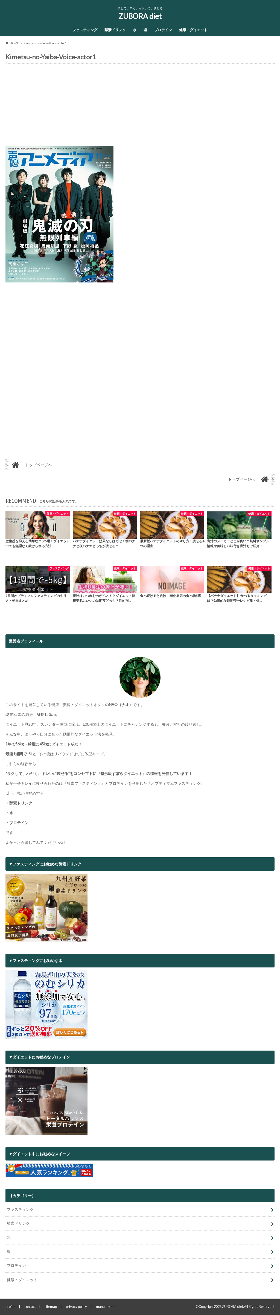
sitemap (51, 1306)
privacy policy (76, 1306)
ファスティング (84, 30)
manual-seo (105, 1306)
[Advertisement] (140, 107)
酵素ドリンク (115, 30)
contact (30, 1306)
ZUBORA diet (140, 16)
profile (10, 1306)
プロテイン (163, 30)
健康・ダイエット (193, 30)
